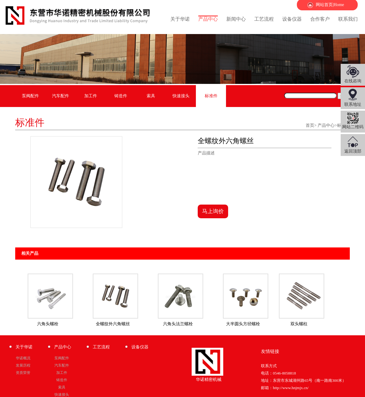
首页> (311, 125)
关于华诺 (180, 19)
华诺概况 (23, 358)
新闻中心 (236, 19)
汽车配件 (60, 96)
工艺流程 (264, 19)
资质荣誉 (23, 373)
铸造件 (120, 96)
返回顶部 (352, 151)
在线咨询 (352, 81)
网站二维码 (352, 120)
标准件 (211, 96)
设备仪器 (292, 19)
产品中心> (327, 125)
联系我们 (348, 19)
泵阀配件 (30, 96)
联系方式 (269, 366)
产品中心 (208, 19)
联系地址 (352, 104)
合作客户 (320, 19)
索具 (151, 96)
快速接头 (180, 96)
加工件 (90, 96)
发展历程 (23, 365)
